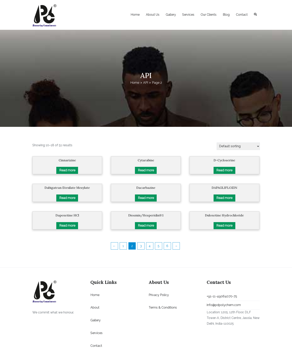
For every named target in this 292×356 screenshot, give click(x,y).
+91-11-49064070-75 (222, 296)
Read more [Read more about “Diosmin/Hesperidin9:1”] (146, 225)
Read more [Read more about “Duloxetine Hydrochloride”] (224, 225)
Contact (242, 14)
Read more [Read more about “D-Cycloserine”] (224, 170)
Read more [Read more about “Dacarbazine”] (146, 198)
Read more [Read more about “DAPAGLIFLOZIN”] (224, 198)
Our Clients (208, 14)
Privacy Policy (159, 295)
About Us (152, 14)
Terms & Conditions (163, 307)
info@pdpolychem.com (224, 305)
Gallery (171, 14)
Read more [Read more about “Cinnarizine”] (67, 170)
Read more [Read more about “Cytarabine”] (146, 170)
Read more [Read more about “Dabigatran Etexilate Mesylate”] (67, 198)
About (94, 307)
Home (135, 14)
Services (188, 14)
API (145, 82)
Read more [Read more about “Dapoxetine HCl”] (67, 225)
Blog (226, 14)
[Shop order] (238, 146)
